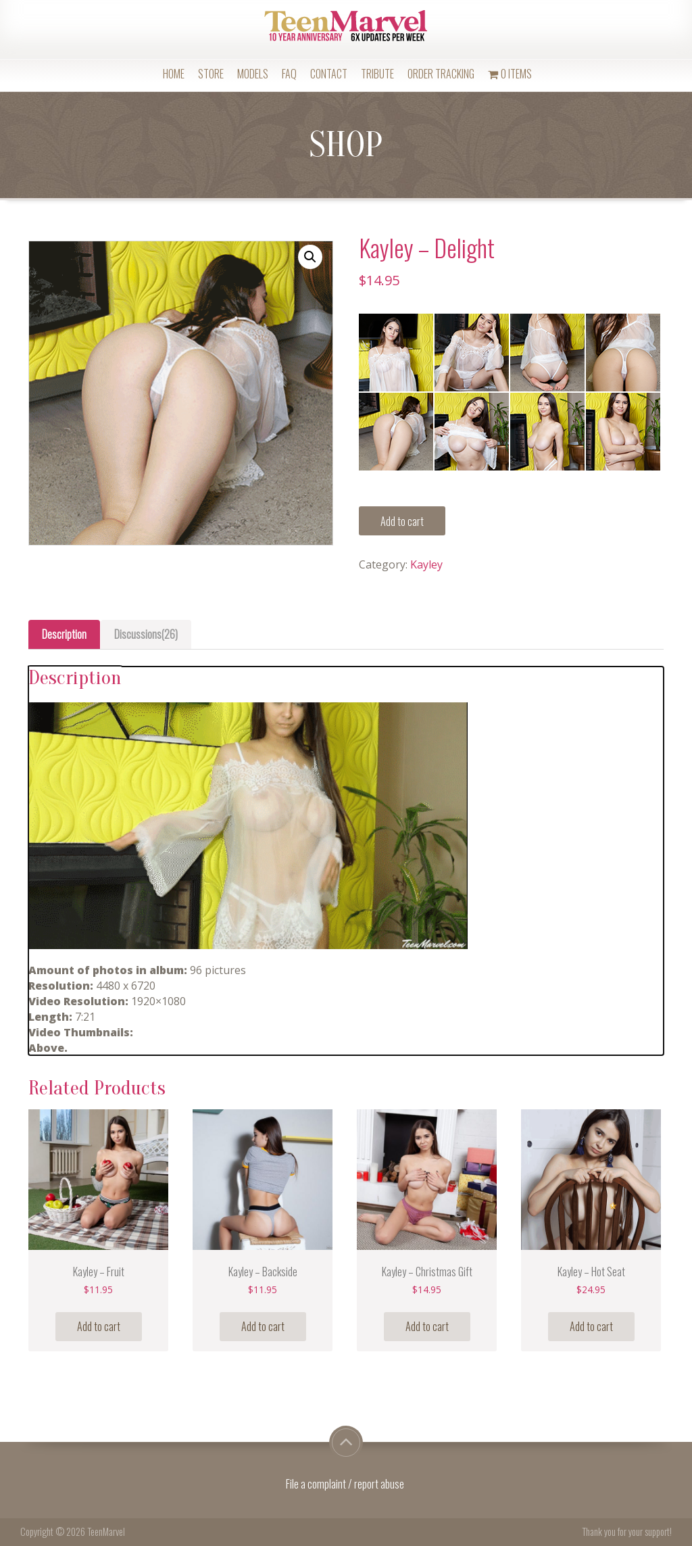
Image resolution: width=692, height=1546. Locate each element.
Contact (328, 74)
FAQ (289, 74)
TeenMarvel (106, 1531)
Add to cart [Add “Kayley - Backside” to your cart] (263, 1326)
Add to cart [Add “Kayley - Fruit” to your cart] (98, 1326)
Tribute (377, 74)
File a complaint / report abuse (346, 1484)
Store (211, 74)
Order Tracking (440, 74)
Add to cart (402, 521)
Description (64, 634)
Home (173, 74)
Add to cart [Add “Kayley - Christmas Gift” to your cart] (427, 1326)
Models (252, 74)
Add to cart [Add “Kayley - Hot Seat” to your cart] (591, 1326)
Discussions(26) (146, 634)
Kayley (426, 564)
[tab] (64, 634)
